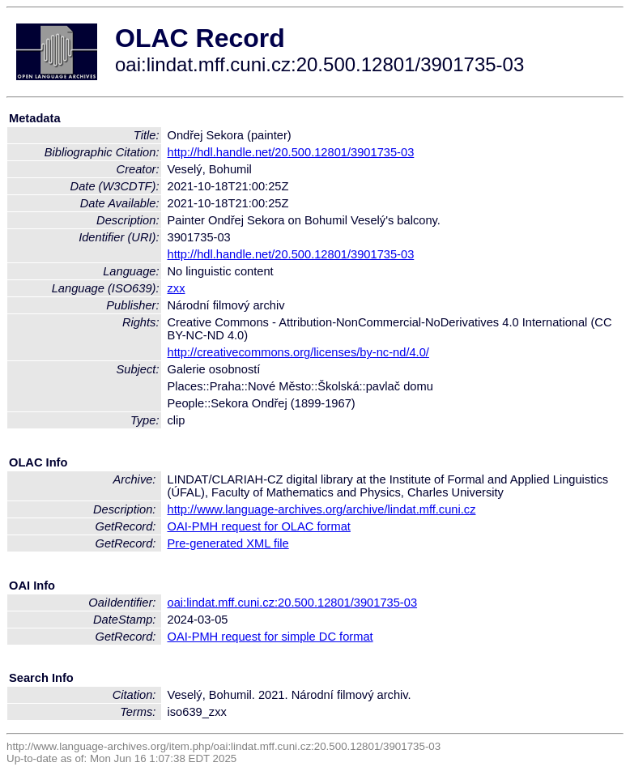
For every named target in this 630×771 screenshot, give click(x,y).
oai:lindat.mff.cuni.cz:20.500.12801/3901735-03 (293, 602)
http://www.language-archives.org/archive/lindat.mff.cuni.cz (322, 509)
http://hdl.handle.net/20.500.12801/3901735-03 (291, 152)
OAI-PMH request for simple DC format (270, 636)
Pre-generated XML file (228, 543)
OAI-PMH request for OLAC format (259, 526)
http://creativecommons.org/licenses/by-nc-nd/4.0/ (298, 352)
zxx (176, 288)
